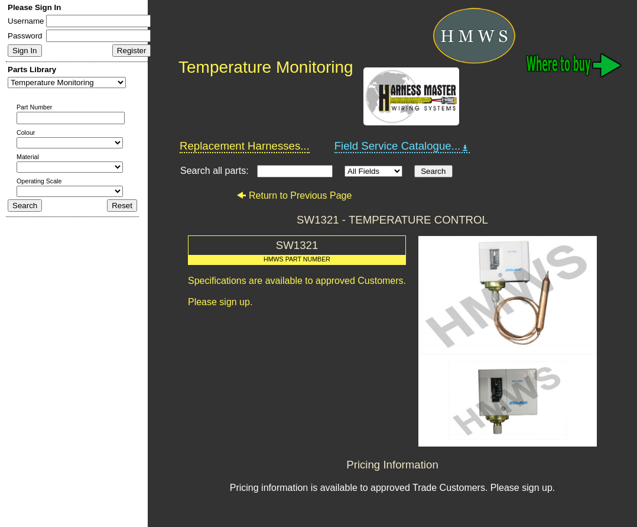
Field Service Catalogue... (402, 146)
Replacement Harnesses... (245, 146)
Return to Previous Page (294, 195)
